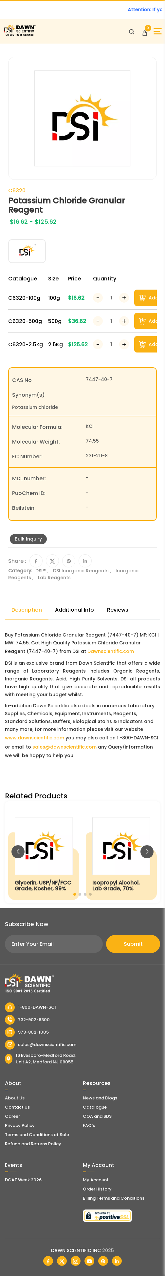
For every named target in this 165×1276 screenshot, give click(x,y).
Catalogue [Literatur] (95, 1107)
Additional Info (74, 610)
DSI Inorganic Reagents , (82, 570)
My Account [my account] (96, 1180)
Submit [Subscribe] (133, 944)
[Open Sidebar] (158, 31)
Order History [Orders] (97, 1189)
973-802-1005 (27, 1032)
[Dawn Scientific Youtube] (89, 1261)
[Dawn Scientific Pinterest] (103, 1261)
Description (26, 610)
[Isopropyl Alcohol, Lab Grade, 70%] (121, 852)
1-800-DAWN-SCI (30, 1007)
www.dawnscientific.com (34, 737)
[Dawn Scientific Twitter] (62, 1261)
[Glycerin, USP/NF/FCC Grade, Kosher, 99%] (43, 852)
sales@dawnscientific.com (64, 747)
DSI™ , (42, 570)
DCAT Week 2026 (23, 1180)
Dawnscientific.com (110, 651)
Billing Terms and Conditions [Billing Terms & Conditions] (113, 1198)
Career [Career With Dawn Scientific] (12, 1116)
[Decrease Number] (98, 298)
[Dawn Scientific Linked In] (117, 1261)
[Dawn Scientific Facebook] (48, 1261)
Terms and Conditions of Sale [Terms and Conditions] (37, 1135)
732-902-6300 (27, 1020)
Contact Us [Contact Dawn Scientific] (17, 1107)
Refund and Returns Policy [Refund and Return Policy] (33, 1144)
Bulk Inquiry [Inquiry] (28, 539)
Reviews (117, 610)
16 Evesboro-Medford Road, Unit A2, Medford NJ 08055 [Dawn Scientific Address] (40, 1058)
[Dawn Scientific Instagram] (76, 1261)
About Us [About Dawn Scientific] (15, 1098)
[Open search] (131, 31)
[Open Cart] (145, 31)
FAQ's (89, 1125)
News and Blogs (100, 1098)
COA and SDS (97, 1116)
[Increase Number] (124, 298)
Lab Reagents (54, 577)
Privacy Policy (20, 1125)
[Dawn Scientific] (19, 34)
